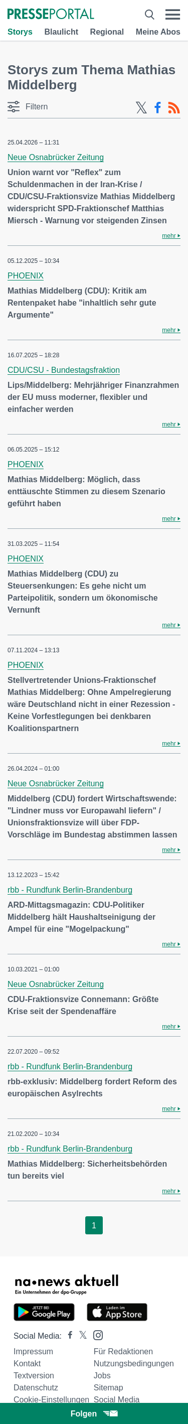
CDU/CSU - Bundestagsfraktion (64, 370)
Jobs (102, 1375)
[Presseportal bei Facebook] (67, 1336)
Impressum (33, 1351)
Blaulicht (61, 32)
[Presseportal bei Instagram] (95, 1334)
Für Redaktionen (123, 1351)
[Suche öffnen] (149, 14)
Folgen (94, 1413)
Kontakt (27, 1363)
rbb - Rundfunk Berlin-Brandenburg (70, 890)
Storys (20, 32)
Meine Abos (158, 32)
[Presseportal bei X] (80, 1336)
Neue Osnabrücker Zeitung (56, 157)
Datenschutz (36, 1387)
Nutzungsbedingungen (134, 1363)
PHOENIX (26, 275)
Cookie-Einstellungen (51, 1399)
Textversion (34, 1375)
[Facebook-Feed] (157, 108)
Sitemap (108, 1387)
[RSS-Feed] (173, 108)
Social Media (117, 1399)
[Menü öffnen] (172, 14)
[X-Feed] (141, 108)
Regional (107, 32)
